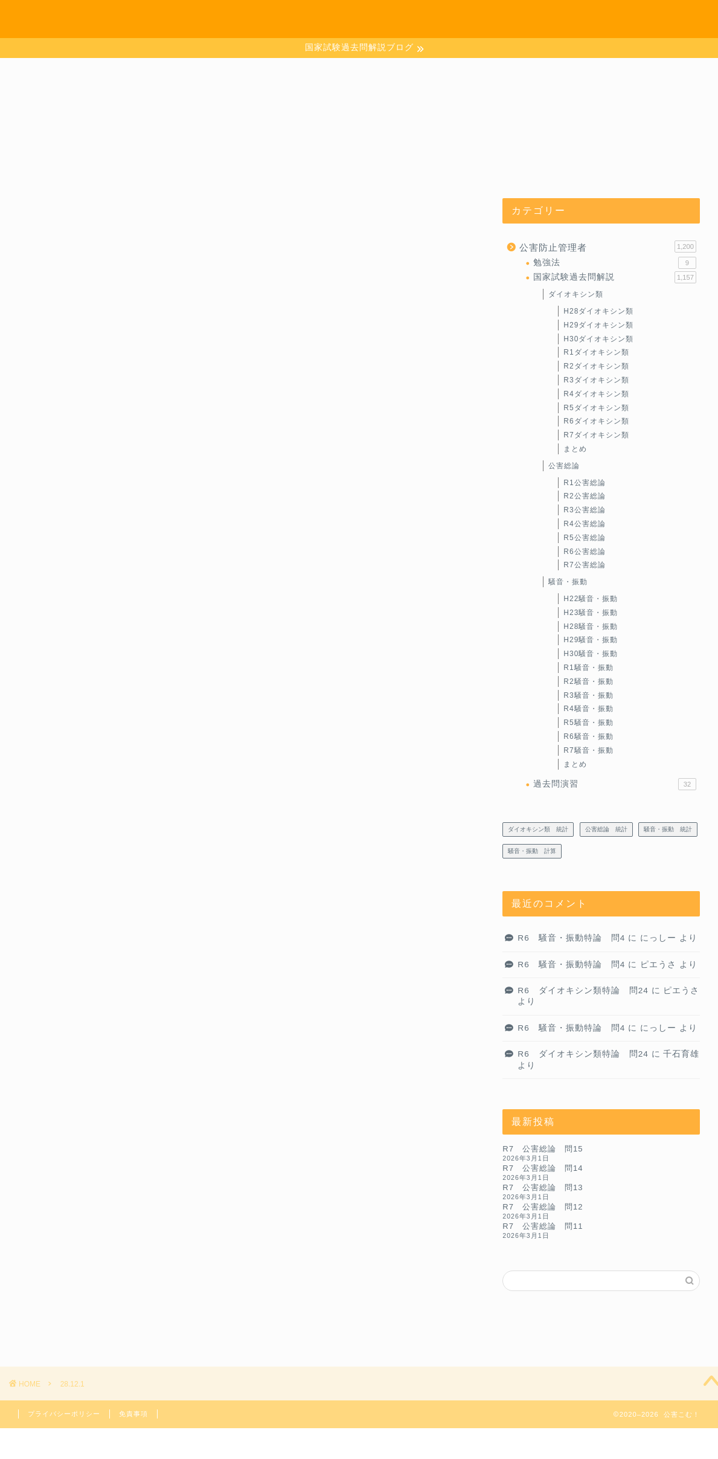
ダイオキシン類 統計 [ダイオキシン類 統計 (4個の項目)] (538, 829)
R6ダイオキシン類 (596, 421)
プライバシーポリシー (64, 1413)
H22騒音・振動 (590, 598)
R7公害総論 (584, 565)
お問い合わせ (596, 19)
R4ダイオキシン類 (596, 394)
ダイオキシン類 (575, 294)
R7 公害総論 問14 (542, 1168)
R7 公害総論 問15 (542, 1148)
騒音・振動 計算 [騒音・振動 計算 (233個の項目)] (532, 851)
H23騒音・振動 (590, 612)
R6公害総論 (584, 551)
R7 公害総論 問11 (542, 1226)
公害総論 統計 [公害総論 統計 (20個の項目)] (606, 829)
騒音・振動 (568, 582)
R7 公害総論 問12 (542, 1206)
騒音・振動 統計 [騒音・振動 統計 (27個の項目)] (668, 829)
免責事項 (133, 1413)
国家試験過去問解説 (614, 277)
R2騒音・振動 (588, 681)
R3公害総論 (584, 510)
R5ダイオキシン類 (596, 408)
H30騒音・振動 (590, 653)
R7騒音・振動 (588, 750)
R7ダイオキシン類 (596, 435)
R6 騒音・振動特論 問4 (571, 937)
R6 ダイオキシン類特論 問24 (583, 990)
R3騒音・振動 (588, 695)
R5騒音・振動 (588, 722)
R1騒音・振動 (588, 667)
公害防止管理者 (607, 246)
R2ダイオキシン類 (596, 366)
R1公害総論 (584, 482)
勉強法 (614, 263)
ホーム (540, 19)
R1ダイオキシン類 (596, 353)
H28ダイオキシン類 (598, 311)
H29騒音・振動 (590, 640)
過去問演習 (614, 784)
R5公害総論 (584, 537)
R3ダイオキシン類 (596, 380)
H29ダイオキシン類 (598, 325)
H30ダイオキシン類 (598, 339)
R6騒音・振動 (588, 736)
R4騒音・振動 (588, 708)
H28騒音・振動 (590, 626)
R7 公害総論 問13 (542, 1187)
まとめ (575, 449)
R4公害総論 (584, 524)
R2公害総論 (584, 496)
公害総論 (564, 466)
